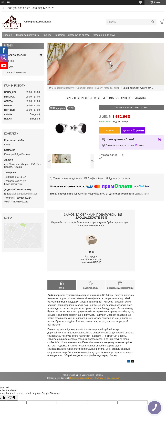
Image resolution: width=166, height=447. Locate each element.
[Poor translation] (12, 398)
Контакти (60, 35)
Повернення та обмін (104, 35)
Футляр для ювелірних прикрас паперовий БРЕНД (91, 259)
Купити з (133, 130)
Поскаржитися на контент (81, 378)
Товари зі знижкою (15, 72)
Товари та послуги (26, 35)
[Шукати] (153, 22)
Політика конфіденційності (107, 378)
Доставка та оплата (79, 35)
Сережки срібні (84, 88)
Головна (7, 35)
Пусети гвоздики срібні (107, 88)
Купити (110, 130)
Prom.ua (99, 375)
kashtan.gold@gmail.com (25, 193)
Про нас (47, 35)
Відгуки (8, 66)
